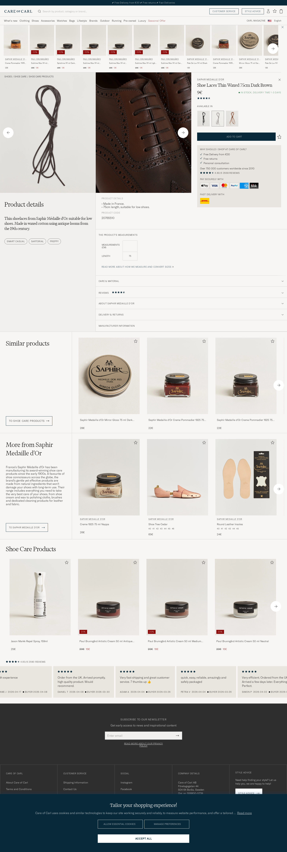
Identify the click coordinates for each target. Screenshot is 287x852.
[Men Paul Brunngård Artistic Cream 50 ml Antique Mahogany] (108, 597)
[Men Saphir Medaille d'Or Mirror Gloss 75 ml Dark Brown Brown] (250, 40)
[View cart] (281, 11)
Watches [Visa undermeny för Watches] (62, 20)
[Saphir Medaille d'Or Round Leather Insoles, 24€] (246, 487)
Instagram (126, 782)
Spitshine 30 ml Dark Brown (66, 63)
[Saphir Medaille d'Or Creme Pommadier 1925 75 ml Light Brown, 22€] (16, 47)
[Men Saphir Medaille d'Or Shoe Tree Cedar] (177, 477)
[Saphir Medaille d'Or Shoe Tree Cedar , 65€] (177, 487)
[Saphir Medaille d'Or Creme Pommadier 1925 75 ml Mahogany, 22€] (177, 384)
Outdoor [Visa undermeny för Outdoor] (105, 20)
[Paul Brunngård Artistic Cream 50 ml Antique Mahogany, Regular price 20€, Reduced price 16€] (108, 605)
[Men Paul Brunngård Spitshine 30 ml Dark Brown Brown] (68, 40)
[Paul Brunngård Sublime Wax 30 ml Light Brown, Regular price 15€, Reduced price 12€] (146, 47)
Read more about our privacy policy (143, 745)
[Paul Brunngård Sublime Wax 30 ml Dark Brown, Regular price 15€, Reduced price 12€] (172, 47)
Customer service (224, 11)
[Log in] (268, 11)
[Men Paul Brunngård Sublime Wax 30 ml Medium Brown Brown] (120, 40)
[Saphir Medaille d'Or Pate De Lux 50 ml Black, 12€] (198, 47)
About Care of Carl (17, 782)
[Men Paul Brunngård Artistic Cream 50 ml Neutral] (245, 597)
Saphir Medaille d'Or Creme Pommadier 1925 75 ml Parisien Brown (245, 420)
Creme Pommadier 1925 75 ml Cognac (223, 63)
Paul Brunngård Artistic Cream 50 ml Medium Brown (174, 641)
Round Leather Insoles (230, 524)
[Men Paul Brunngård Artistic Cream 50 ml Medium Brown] (177, 597)
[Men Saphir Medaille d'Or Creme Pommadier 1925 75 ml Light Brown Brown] (16, 40)
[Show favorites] (275, 11)
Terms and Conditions (19, 789)
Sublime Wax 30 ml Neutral (39, 63)
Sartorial (37, 241)
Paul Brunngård (40, 59)
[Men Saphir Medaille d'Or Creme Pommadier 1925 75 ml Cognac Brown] (224, 40)
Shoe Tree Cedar (157, 524)
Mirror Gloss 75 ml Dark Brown (249, 63)
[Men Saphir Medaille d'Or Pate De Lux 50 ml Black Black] (198, 40)
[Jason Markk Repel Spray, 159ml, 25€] (40, 605)
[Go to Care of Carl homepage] (18, 11)
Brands (93, 20)
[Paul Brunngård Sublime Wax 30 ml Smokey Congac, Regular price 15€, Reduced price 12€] (94, 47)
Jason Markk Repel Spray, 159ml (29, 641)
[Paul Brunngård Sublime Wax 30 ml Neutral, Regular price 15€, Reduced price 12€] (42, 47)
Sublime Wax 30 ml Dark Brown (171, 63)
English (277, 20)
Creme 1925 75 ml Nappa (94, 524)
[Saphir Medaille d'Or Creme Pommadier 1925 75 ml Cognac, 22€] (224, 47)
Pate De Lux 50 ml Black (197, 63)
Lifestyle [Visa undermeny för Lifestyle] (82, 20)
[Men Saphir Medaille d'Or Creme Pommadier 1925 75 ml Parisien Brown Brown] (246, 376)
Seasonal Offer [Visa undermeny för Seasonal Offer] (156, 20)
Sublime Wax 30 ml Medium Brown (117, 63)
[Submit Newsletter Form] (177, 735)
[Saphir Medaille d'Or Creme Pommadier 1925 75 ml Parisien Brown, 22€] (246, 384)
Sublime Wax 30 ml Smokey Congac (91, 63)
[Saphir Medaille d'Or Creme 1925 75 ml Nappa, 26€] (109, 487)
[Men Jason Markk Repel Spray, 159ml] (40, 597)
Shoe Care (20, 76)
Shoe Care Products (41, 76)
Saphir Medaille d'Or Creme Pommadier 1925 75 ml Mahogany (176, 420)
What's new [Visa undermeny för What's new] (10, 20)
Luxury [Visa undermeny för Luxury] (142, 20)
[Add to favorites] (135, 342)
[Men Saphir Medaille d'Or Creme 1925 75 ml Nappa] (109, 477)
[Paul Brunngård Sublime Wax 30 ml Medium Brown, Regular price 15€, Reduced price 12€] (120, 47)
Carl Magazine (256, 20)
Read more (244, 813)
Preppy (54, 241)
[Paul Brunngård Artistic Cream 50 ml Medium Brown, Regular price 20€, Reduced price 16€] (177, 605)
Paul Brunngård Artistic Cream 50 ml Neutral (242, 641)
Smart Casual (16, 241)
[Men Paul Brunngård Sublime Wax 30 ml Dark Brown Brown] (172, 40)
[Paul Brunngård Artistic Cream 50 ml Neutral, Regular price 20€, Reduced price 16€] (245, 605)
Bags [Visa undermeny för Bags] (72, 20)
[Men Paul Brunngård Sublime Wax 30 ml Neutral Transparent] (42, 40)
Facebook (126, 789)
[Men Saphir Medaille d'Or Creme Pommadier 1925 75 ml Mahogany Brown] (177, 376)
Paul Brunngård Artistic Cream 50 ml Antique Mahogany (105, 641)
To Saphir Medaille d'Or (27, 527)
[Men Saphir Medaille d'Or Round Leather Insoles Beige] (246, 477)
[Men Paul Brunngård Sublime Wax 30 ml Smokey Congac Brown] (94, 40)
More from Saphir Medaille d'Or (29, 449)
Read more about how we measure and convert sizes (137, 266)
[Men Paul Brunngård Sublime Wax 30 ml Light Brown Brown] (146, 40)
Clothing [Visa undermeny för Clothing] (24, 20)
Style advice (253, 11)
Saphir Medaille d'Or (15, 59)
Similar (27, 343)
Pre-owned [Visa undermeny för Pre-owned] (130, 20)
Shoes (8, 76)
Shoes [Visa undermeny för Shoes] (35, 20)
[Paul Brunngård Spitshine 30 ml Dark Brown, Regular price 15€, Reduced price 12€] (68, 47)
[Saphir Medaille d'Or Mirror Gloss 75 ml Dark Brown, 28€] (250, 47)
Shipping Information (75, 782)
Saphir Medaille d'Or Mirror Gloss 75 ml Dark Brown (106, 420)
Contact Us (70, 789)
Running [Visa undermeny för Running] (116, 20)
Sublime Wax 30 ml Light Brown (145, 63)
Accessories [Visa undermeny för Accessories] (48, 20)
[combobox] (277, 21)
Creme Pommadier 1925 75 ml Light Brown (15, 63)
